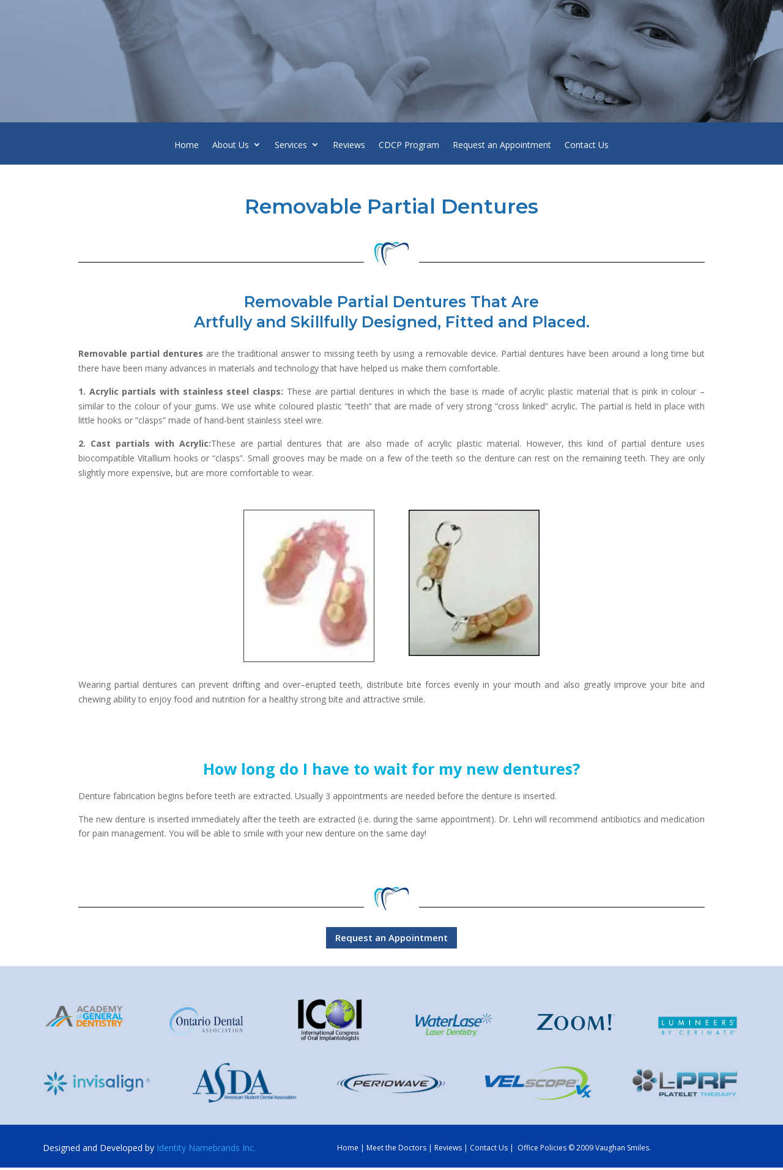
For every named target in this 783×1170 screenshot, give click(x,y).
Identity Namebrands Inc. (206, 1147)
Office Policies (542, 1147)
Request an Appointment (502, 147)
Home (186, 147)
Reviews (349, 147)
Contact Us (587, 147)
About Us (230, 147)
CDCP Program (409, 147)
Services (291, 147)
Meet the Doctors (396, 1147)
